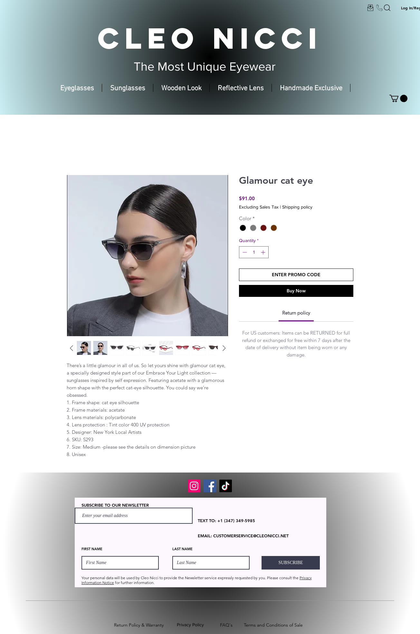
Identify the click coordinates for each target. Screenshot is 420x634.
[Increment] (264, 252)
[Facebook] (210, 486)
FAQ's (226, 625)
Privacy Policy (190, 624)
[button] (398, 98)
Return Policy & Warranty (139, 625)
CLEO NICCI (210, 38)
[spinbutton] (254, 252)
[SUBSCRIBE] (291, 563)
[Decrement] (244, 252)
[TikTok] (225, 486)
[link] (296, 313)
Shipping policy (297, 207)
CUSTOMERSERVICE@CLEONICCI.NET (251, 535)
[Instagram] (194, 486)
